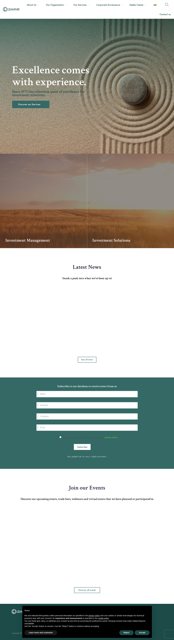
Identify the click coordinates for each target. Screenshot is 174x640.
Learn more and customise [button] (41, 632)
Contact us (165, 14)
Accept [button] (142, 632)
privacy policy (110, 437)
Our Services (80, 4)
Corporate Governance (108, 4)
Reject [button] (126, 632)
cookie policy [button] (103, 618)
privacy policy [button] (94, 615)
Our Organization (55, 4)
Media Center (136, 4)
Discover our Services (29, 104)
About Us (31, 4)
